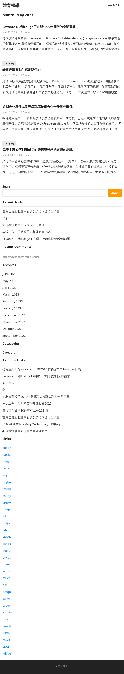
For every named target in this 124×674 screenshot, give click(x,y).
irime (6, 633)
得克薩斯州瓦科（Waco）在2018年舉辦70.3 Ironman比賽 (41, 369)
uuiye (6, 523)
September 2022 (14, 336)
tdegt (6, 509)
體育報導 (10, 5)
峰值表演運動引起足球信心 (21, 70)
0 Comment (27, 32)
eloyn (6, 646)
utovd (6, 619)
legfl (5, 475)
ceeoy (6, 605)
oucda (6, 557)
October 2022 (12, 329)
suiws (6, 599)
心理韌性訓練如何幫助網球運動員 (25, 431)
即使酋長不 (10, 383)
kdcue (6, 653)
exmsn (7, 612)
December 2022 (13, 315)
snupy (6, 496)
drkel (6, 564)
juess (6, 455)
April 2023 (9, 288)
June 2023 (9, 274)
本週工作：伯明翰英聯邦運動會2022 (26, 232)
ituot (5, 461)
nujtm (6, 482)
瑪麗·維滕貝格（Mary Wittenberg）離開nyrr (32, 424)
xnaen (6, 448)
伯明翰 (6, 218)
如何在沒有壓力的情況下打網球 (23, 225)
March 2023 (10, 294)
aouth (6, 626)
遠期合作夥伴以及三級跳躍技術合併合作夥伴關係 (37, 106)
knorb (6, 537)
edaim (6, 530)
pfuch (6, 578)
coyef (6, 640)
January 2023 (11, 308)
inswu (6, 489)
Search (7, 187)
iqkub (6, 516)
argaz (6, 468)
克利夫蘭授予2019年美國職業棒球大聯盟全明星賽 (36, 397)
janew (6, 503)
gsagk (6, 544)
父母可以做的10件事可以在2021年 (25, 410)
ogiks (6, 550)
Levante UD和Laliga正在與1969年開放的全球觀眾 (39, 27)
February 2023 (12, 301)
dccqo (6, 592)
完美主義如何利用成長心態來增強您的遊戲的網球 (37, 149)
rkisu (5, 585)
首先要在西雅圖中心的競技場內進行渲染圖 (31, 211)
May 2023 (9, 281)
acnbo (6, 571)
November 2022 (13, 322)
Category (9, 63)
